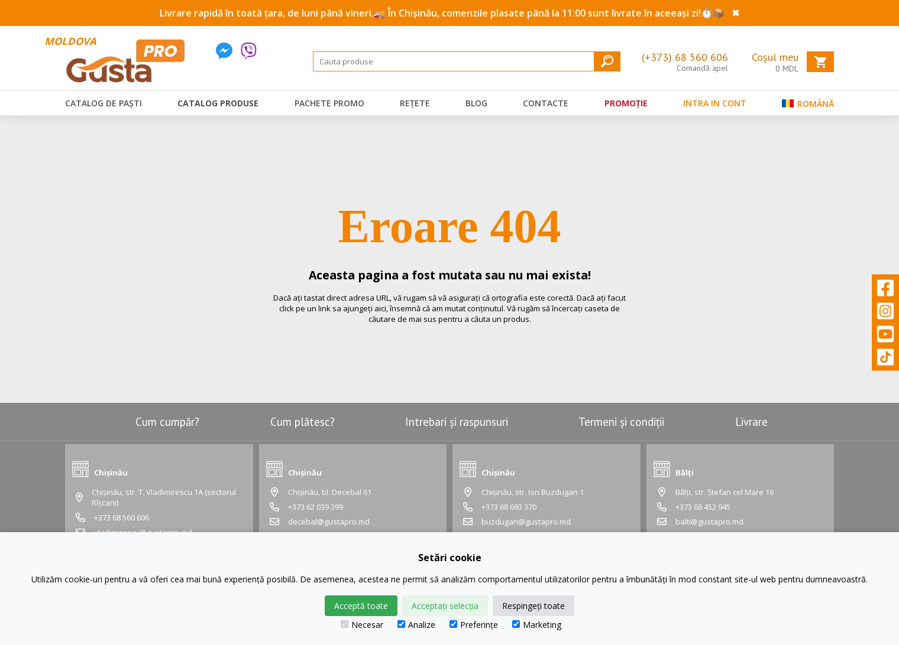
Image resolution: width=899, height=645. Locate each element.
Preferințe (474, 624)
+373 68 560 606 (121, 517)
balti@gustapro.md (709, 521)
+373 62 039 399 (315, 506)
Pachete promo (329, 103)
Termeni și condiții (621, 422)
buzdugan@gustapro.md (526, 521)
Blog (476, 103)
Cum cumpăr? (167, 422)
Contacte (545, 103)
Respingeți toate (533, 605)
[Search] (466, 61)
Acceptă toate (361, 605)
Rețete (415, 103)
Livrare (751, 422)
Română (808, 106)
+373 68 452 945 (702, 506)
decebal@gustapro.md (329, 521)
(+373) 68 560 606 (685, 57)
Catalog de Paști (103, 103)
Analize (416, 624)
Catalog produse (217, 103)
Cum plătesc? (302, 422)
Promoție (626, 103)
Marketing (536, 624)
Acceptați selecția (445, 605)
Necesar (362, 624)
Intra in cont (714, 103)
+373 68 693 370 (508, 506)
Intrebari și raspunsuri (456, 422)
